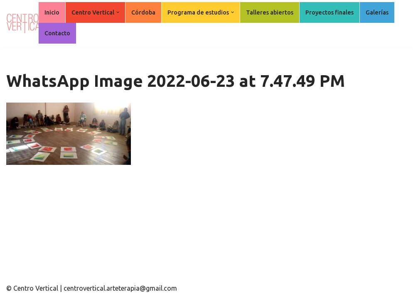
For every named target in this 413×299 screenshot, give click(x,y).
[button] (117, 12)
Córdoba (143, 12)
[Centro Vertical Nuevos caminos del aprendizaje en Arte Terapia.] (27, 23)
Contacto (57, 33)
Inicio (51, 12)
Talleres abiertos (269, 12)
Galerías (377, 12)
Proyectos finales (329, 12)
